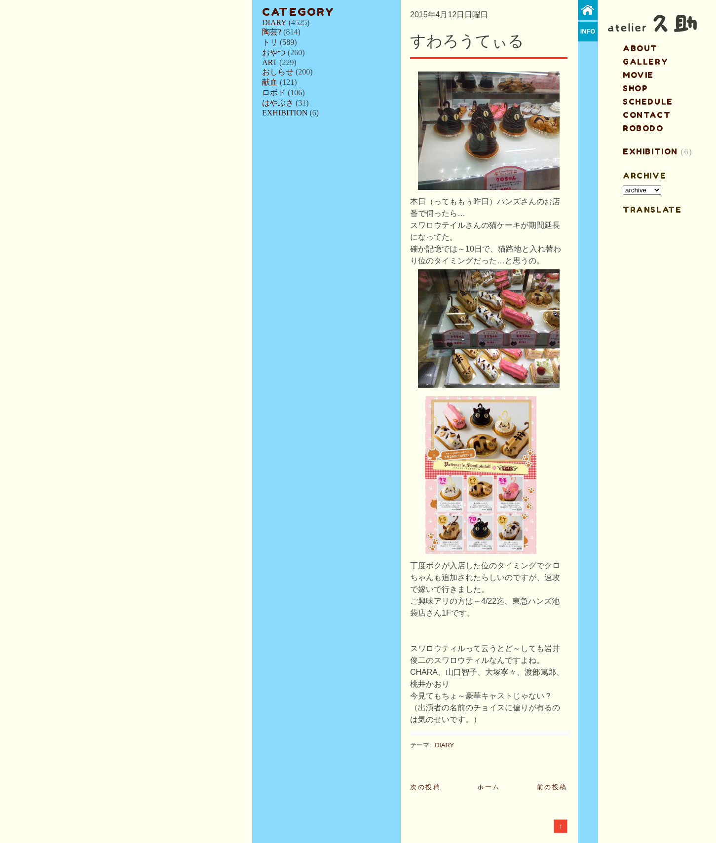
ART (269, 62)
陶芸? (271, 32)
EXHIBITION (284, 113)
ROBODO (643, 128)
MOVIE (638, 75)
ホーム (488, 787)
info (588, 31)
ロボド (274, 92)
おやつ (274, 52)
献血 (270, 82)
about (640, 48)
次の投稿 (425, 787)
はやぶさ (278, 103)
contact (647, 115)
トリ (270, 42)
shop (635, 88)
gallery (645, 62)
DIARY (274, 22)
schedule (648, 102)
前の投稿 (552, 787)
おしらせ (278, 72)
